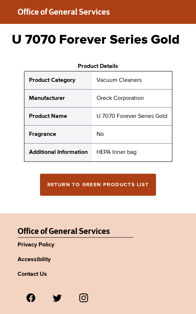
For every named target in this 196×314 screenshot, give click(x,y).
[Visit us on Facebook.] (31, 297)
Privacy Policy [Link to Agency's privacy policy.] (36, 245)
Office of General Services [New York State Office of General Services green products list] (64, 12)
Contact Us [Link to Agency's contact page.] (32, 274)
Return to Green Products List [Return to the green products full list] (98, 184)
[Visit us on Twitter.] (57, 297)
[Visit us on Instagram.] (83, 297)
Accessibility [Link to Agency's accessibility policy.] (34, 260)
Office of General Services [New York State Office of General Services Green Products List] (64, 231)
